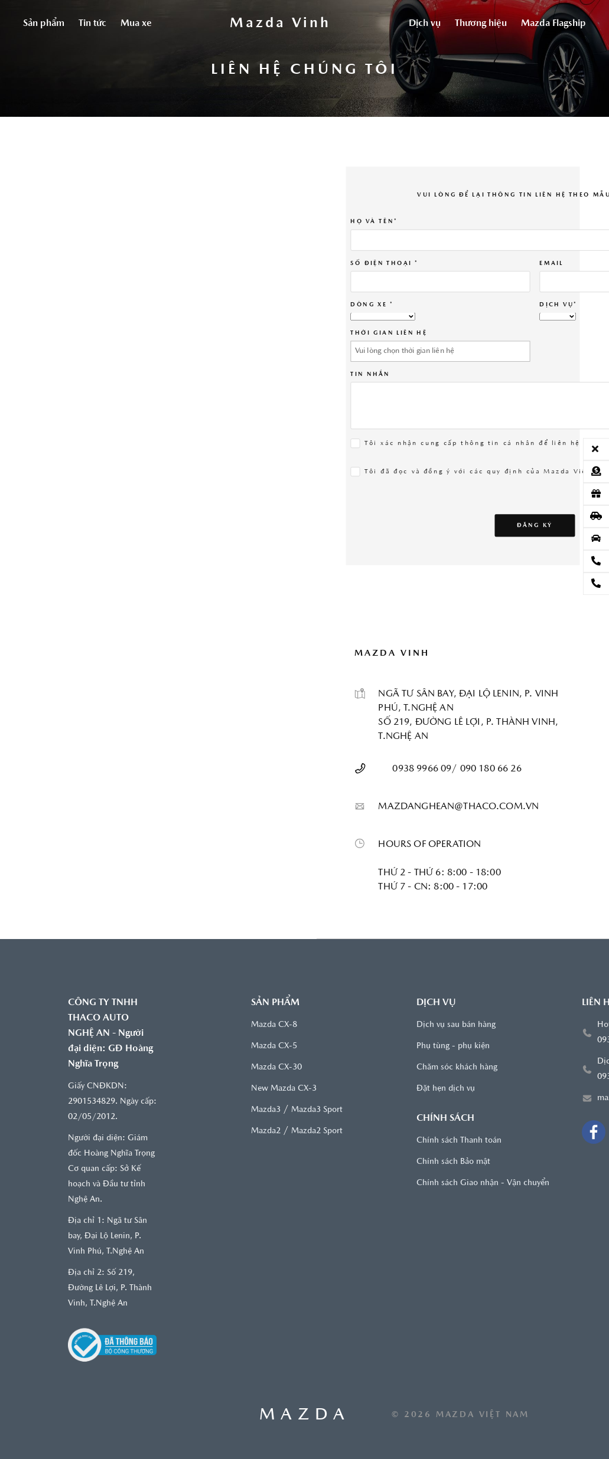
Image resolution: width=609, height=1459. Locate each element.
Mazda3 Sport (317, 1109)
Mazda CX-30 (276, 1067)
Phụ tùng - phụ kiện (453, 1046)
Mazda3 (266, 1109)
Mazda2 (266, 1131)
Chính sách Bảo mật (453, 1161)
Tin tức (92, 23)
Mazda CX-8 (274, 1024)
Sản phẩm (43, 23)
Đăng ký (535, 525)
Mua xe (136, 23)
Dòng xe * (372, 304)
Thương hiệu (481, 23)
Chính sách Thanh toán (458, 1140)
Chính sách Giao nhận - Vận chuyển (482, 1183)
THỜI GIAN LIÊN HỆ (389, 332)
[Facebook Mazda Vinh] (593, 1132)
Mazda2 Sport (317, 1131)
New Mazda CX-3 (284, 1088)
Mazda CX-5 (274, 1046)
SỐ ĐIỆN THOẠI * (384, 263)
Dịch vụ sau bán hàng (456, 1024)
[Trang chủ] (280, 24)
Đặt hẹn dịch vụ (445, 1088)
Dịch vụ (425, 23)
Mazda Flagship (553, 23)
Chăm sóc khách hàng (456, 1067)
